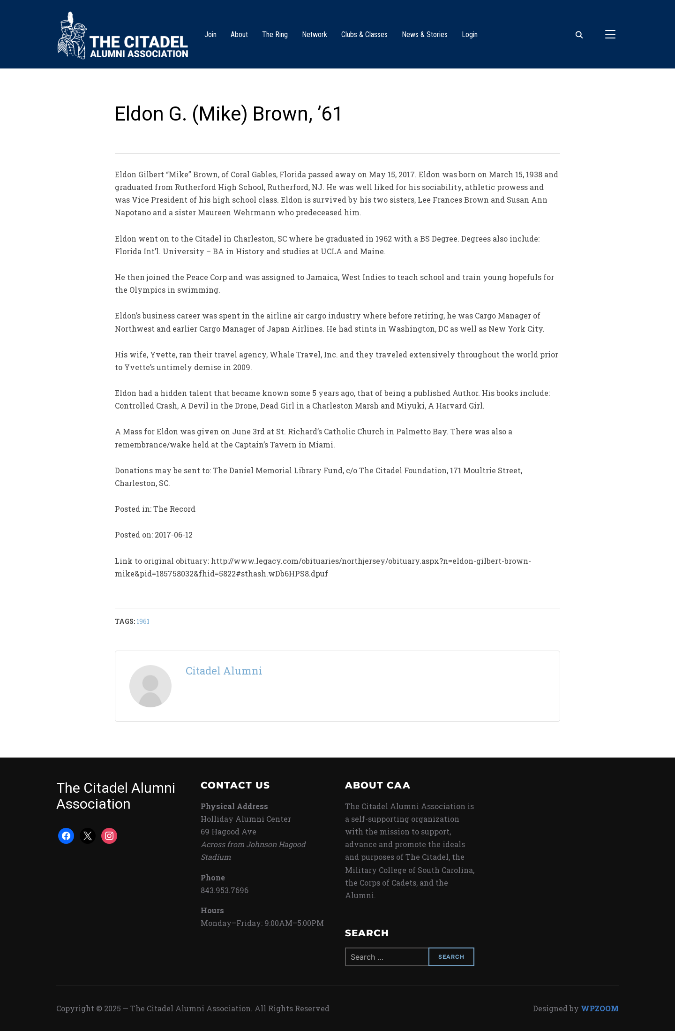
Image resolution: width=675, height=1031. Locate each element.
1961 (143, 621)
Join (210, 34)
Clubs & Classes (364, 34)
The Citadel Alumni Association (115, 796)
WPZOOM (600, 1008)
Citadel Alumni (224, 670)
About (239, 34)
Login (470, 34)
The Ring (275, 34)
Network (314, 34)
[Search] (579, 34)
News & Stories (425, 34)
